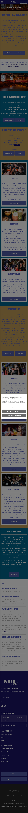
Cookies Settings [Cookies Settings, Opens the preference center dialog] (14, 407)
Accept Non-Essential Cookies (14, 415)
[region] (14, 406)
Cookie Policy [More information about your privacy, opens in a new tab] (7, 403)
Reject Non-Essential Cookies (14, 411)
